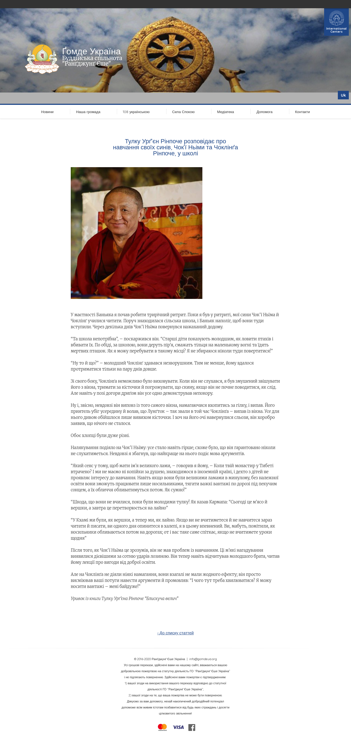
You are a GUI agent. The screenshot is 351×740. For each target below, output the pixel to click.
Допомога (264, 112)
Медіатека (225, 112)
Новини (47, 112)
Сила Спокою (183, 112)
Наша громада (88, 112)
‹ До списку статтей (175, 632)
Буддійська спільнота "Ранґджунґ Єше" (92, 61)
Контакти (302, 112)
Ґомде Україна (91, 51)
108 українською (136, 112)
